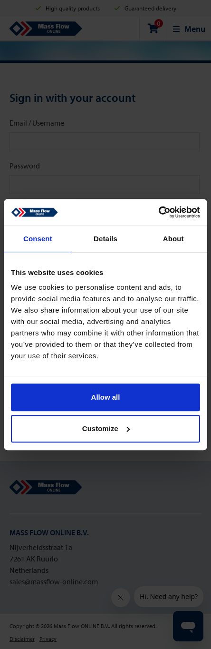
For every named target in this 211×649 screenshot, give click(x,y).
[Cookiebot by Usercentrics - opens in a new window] (158, 212)
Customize (106, 428)
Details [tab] (105, 239)
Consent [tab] (37, 239)
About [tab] (173, 239)
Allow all (105, 397)
